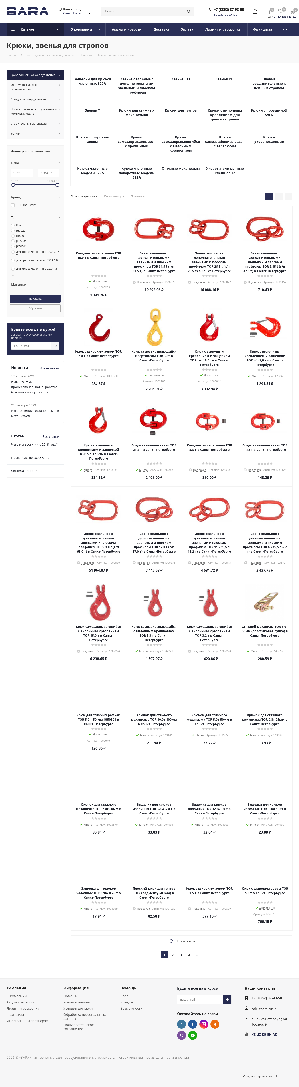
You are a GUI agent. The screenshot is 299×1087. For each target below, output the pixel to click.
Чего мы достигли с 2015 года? (34, 444)
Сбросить (35, 308)
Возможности (131, 1008)
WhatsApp (192, 1035)
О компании (17, 996)
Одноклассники (214, 1024)
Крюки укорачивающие (269, 139)
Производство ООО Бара (30, 457)
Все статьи (50, 436)
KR (284, 17)
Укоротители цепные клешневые (225, 170)
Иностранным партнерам (27, 1020)
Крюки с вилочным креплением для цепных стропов (225, 114)
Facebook (192, 1024)
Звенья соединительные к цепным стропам (269, 83)
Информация (76, 988)
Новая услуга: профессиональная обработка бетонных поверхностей (34, 386)
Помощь (70, 996)
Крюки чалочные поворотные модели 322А (137, 172)
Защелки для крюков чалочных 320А (92, 81)
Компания (16, 988)
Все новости (49, 368)
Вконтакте (181, 1024)
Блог (124, 996)
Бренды (126, 1002)
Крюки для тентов (181, 110)
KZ (273, 17)
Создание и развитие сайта (261, 1076)
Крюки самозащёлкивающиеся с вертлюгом (225, 141)
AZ (295, 17)
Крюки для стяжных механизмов (136, 112)
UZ (279, 17)
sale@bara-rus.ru (265, 1009)
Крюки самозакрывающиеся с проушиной (137, 141)
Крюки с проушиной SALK (269, 112)
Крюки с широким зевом (92, 139)
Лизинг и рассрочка (23, 1008)
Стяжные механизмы (181, 168)
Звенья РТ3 (225, 79)
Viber (181, 1035)
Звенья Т (92, 110)
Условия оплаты (76, 1002)
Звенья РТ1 (180, 79)
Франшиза (15, 1014)
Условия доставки (78, 1008)
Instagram (203, 1024)
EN (289, 17)
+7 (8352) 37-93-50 (229, 9)
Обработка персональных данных (84, 1016)
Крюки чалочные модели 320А (92, 170)
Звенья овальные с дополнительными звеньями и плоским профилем (136, 85)
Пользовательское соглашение (78, 1026)
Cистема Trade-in (24, 471)
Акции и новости (21, 1002)
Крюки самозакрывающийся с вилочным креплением (181, 144)
